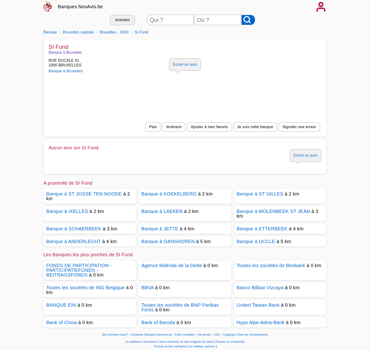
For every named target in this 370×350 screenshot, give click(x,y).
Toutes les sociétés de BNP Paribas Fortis (180, 307)
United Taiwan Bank (258, 305)
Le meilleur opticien (202, 346)
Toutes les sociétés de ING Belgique (85, 287)
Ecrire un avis (185, 64)
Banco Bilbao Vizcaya (260, 287)
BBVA (147, 287)
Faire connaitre (185, 334)
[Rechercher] (248, 20)
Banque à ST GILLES (260, 193)
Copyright (229, 334)
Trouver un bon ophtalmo (170, 346)
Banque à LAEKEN (162, 211)
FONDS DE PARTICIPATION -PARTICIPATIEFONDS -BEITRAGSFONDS (79, 270)
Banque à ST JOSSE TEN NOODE (84, 193)
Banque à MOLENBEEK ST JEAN (273, 211)
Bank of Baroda (158, 322)
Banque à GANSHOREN (168, 241)
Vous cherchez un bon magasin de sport (187, 341)
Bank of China (61, 322)
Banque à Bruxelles (66, 71)
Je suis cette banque (255, 127)
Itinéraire (173, 127)
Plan (153, 127)
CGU (217, 334)
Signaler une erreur (299, 127)
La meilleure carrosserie (141, 341)
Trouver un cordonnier (230, 341)
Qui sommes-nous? (115, 334)
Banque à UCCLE (256, 241)
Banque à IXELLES (67, 211)
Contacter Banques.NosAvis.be (151, 334)
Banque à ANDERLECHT (73, 241)
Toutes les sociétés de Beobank (271, 265)
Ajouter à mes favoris (209, 127)
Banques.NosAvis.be (80, 6)
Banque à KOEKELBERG (169, 193)
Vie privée (204, 334)
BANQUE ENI (61, 305)
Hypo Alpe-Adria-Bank (261, 322)
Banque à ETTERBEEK (262, 228)
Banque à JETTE (159, 228)
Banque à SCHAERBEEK (73, 228)
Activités (122, 20)
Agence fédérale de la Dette (171, 265)
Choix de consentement (252, 334)
